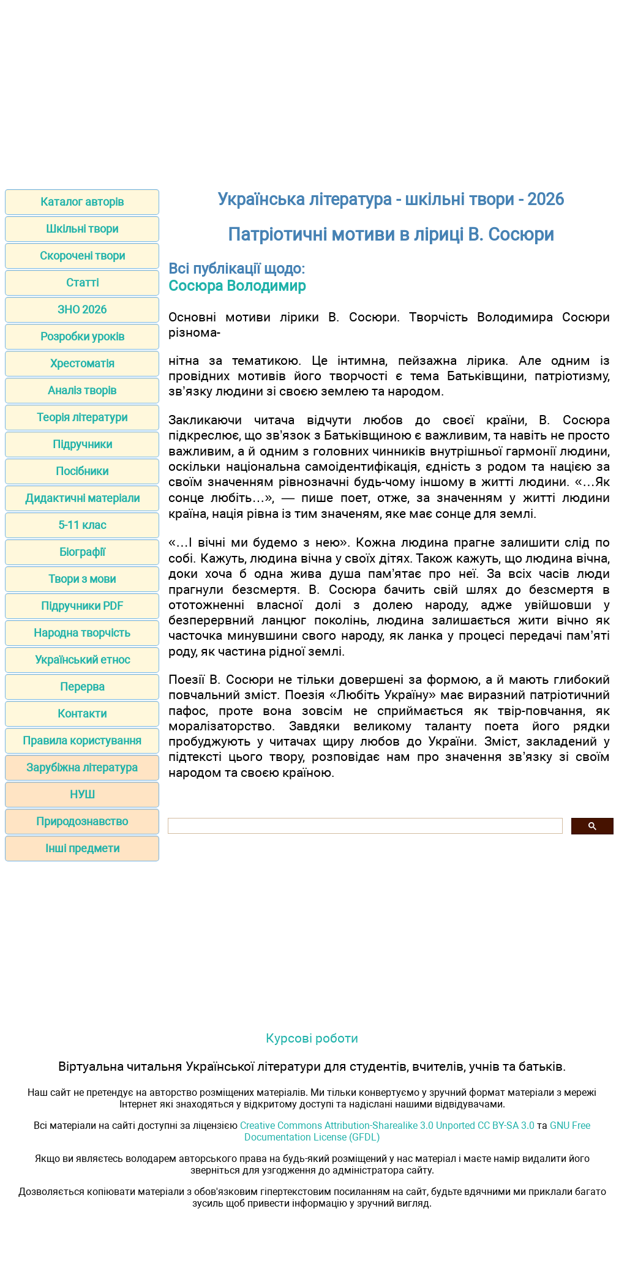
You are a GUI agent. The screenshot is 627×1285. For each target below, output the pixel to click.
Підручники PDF (82, 605)
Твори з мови (82, 578)
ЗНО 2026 (82, 309)
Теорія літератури (82, 417)
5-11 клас (82, 525)
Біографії (82, 551)
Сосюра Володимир (237, 285)
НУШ (82, 794)
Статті (82, 282)
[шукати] (364, 826)
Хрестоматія (82, 363)
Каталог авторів (82, 201)
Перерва (82, 686)
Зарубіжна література (82, 767)
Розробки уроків (82, 336)
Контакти (82, 713)
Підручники (82, 444)
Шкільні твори (82, 228)
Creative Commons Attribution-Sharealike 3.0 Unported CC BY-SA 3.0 (387, 1125)
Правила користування (82, 740)
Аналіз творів (82, 390)
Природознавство (82, 821)
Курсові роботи (312, 1038)
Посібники (82, 471)
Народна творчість (82, 632)
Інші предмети (82, 848)
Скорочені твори (82, 255)
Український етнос (82, 659)
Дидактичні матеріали (82, 498)
